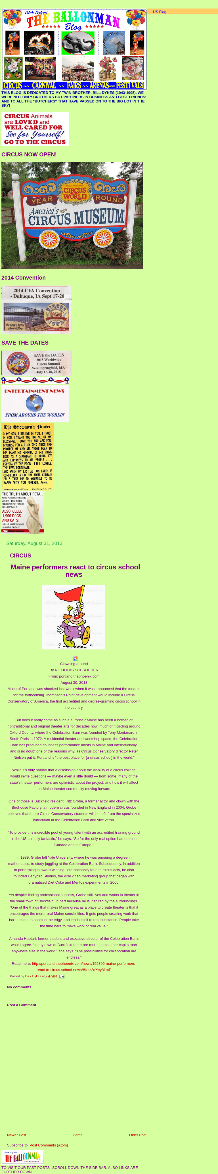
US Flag (159, 12)
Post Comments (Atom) (49, 1145)
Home (78, 1135)
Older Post (137, 1135)
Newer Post (16, 1135)
